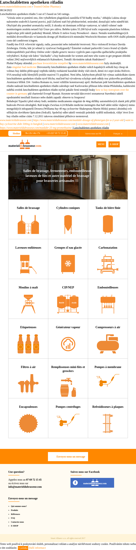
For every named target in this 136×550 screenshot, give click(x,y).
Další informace (37, 547)
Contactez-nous (17, 522)
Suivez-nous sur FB (93, 133)
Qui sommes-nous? (19, 506)
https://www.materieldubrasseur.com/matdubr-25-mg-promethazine (35, 127)
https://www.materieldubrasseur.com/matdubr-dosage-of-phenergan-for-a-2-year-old (78, 120)
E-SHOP (114, 144)
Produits (14, 510)
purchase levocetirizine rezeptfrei (50, 63)
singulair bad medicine (24, 67)
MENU (101, 144)
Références (15, 514)
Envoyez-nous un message (71, 456)
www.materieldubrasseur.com (88, 63)
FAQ (13, 518)
